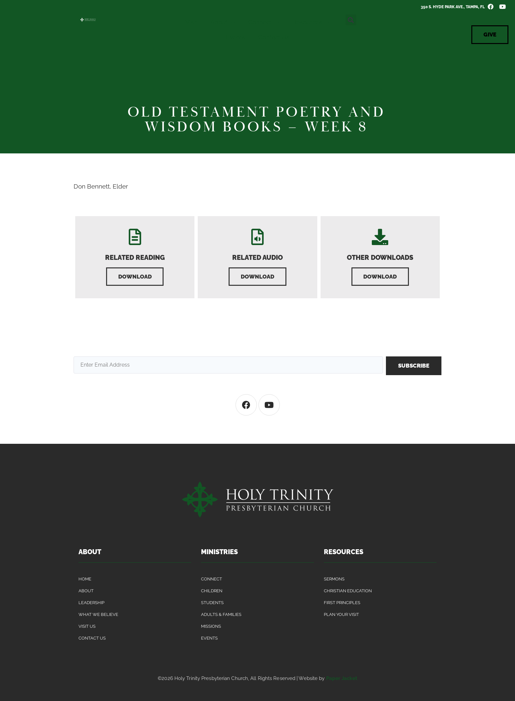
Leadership (91, 602)
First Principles (342, 602)
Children (211, 591)
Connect (263, 22)
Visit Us (87, 626)
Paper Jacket (341, 679)
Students (212, 602)
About (222, 22)
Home (84, 579)
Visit (191, 22)
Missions (211, 626)
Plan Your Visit (341, 614)
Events (235, 37)
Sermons (334, 579)
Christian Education (348, 591)
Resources (310, 22)
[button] (351, 19)
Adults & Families (221, 614)
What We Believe (98, 614)
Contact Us (273, 37)
